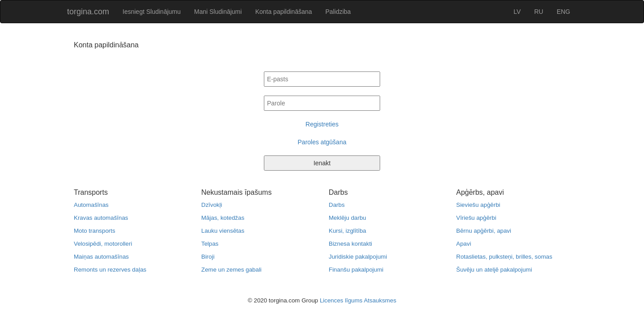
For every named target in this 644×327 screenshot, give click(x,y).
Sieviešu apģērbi (478, 204)
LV (517, 11)
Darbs (337, 204)
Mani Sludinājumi (218, 11)
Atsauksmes (380, 300)
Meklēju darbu (347, 217)
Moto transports (94, 230)
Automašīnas (91, 204)
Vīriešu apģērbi (476, 217)
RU (538, 11)
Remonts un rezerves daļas (110, 269)
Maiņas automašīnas (101, 256)
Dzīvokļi (211, 204)
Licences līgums (341, 300)
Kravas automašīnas (101, 217)
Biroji (208, 256)
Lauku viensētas (222, 230)
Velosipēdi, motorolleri (103, 243)
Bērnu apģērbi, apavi (483, 230)
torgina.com (88, 11)
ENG (563, 11)
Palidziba (338, 11)
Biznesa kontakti (350, 243)
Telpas (210, 243)
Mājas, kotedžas (222, 217)
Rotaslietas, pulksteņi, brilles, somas (504, 256)
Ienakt (322, 163)
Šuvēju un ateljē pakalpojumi (494, 269)
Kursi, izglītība (347, 230)
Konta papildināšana (283, 11)
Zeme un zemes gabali (231, 269)
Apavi (463, 243)
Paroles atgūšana (322, 142)
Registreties (322, 124)
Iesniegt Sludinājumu (152, 11)
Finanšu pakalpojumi (356, 269)
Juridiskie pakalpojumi (358, 256)
